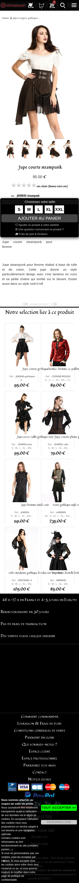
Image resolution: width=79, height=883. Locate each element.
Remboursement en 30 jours (25, 611)
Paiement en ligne (39, 737)
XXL (59, 209)
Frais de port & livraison (31, 234)
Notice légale (39, 779)
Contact (39, 772)
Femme (5, 18)
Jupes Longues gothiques (25, 18)
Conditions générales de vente (39, 730)
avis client (42, 186)
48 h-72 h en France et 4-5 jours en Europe (39, 599)
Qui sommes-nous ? (39, 744)
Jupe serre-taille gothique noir (35, 437)
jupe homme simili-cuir (35, 505)
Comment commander (39, 716)
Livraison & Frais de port (39, 723)
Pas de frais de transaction (23, 624)
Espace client (39, 751)
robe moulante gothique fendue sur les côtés (35, 573)
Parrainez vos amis (39, 765)
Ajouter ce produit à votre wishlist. (37, 225)
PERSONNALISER (59, 822)
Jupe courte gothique (35, 369)
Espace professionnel (39, 758)
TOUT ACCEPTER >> (59, 807)
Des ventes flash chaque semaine (28, 636)
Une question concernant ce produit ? (39, 229)
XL (48, 209)
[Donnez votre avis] (58, 186)
